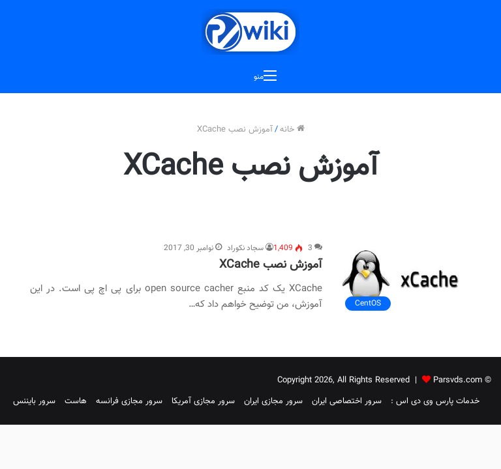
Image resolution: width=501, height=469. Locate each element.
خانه (292, 129)
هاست (76, 401)
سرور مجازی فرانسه (129, 401)
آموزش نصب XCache (270, 265)
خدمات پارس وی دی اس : (435, 401)
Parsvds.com (457, 380)
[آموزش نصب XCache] (405, 279)
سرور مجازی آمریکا (203, 401)
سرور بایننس (34, 401)
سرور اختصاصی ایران (347, 401)
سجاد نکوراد (245, 248)
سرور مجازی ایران (273, 401)
